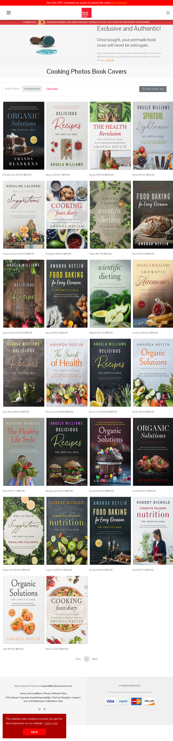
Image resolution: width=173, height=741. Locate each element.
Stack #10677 (9, 490)
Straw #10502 (52, 332)
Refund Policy (59, 693)
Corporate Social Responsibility (35, 697)
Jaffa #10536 (8, 648)
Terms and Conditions (31, 693)
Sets (60, 701)
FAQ (8, 697)
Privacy (47, 693)
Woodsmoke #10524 (13, 174)
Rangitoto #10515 (54, 253)
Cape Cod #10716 (55, 569)
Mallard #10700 (97, 332)
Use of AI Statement (34, 701)
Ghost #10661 (139, 174)
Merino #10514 (53, 648)
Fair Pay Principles (61, 697)
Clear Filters (52, 88)
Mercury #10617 (54, 174)
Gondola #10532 (97, 490)
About (15, 697)
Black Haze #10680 (56, 411)
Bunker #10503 (96, 569)
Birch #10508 (139, 253)
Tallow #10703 (96, 253)
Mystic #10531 (139, 411)
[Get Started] (118, 2)
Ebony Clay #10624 (99, 411)
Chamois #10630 (141, 332)
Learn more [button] (51, 723)
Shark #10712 (139, 569)
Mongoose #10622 (55, 490)
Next (95, 659)
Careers (76, 697)
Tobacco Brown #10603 (14, 253)
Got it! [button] (34, 732)
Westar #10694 (96, 174)
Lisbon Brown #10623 (13, 332)
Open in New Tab (153, 89)
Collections (51, 701)
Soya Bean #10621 (11, 411)
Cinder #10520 (139, 490)
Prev (78, 659)
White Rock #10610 (12, 569)
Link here (109, 60)
